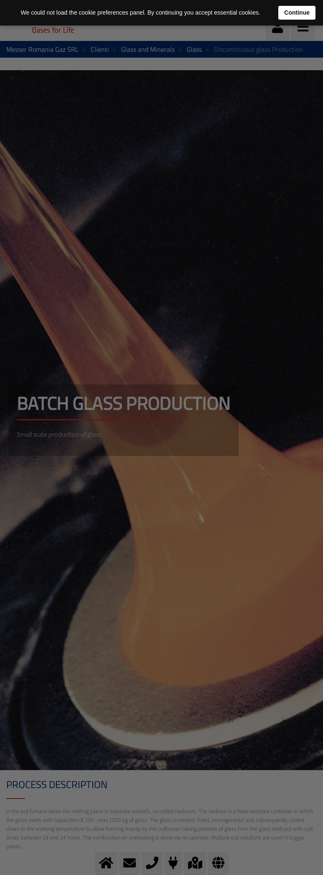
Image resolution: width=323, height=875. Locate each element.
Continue (297, 12)
